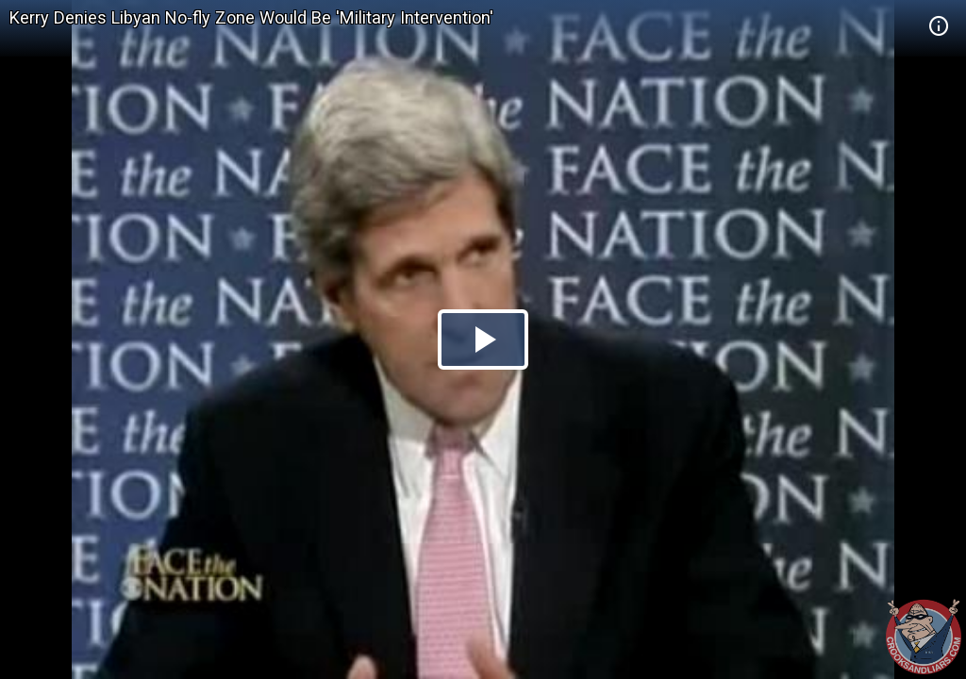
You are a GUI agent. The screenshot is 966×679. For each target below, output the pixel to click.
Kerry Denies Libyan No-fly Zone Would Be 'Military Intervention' (251, 17)
